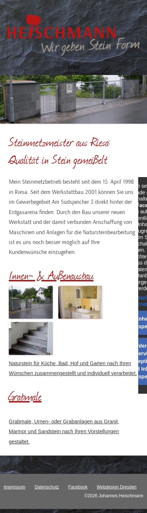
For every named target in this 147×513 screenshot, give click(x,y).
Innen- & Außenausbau (51, 275)
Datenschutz (46, 487)
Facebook (78, 487)
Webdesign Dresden (117, 487)
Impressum (14, 487)
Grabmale (25, 396)
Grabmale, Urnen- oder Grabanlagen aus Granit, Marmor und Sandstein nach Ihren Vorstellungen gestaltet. (64, 432)
